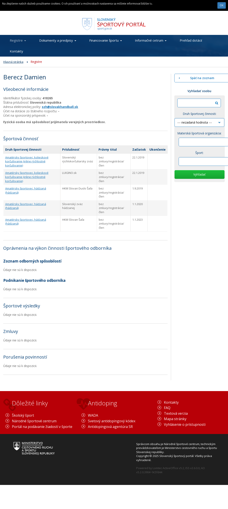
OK (221, 5)
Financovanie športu (105, 40)
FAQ (167, 407)
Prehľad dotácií (191, 40)
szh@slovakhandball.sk (60, 107)
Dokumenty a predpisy (57, 40)
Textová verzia (176, 413)
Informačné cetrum (151, 40)
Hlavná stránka (13, 62)
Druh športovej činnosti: (199, 114)
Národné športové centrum (34, 421)
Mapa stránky (175, 418)
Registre (18, 40)
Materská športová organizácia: (199, 133)
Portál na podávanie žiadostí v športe (42, 426)
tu (151, 3)
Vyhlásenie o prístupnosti (184, 424)
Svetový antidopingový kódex (111, 421)
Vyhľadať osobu (199, 91)
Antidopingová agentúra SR (110, 426)
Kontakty (16, 51)
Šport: (199, 153)
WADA (93, 415)
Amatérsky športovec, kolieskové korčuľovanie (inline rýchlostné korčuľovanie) (27, 161)
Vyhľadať (199, 174)
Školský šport (23, 415)
